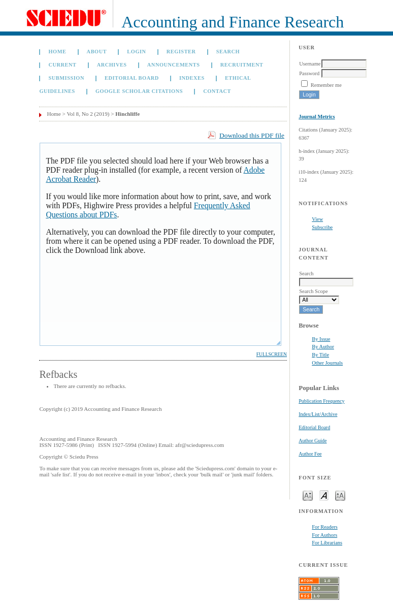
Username (309, 64)
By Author (323, 346)
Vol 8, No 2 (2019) (88, 114)
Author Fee (310, 454)
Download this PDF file (251, 135)
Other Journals (327, 363)
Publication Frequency (321, 401)
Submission (66, 78)
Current (62, 65)
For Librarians (327, 542)
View (317, 219)
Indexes (192, 78)
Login (136, 51)
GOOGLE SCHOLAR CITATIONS (139, 91)
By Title (320, 355)
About (97, 51)
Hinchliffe (127, 114)
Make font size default (324, 495)
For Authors (324, 535)
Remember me (326, 85)
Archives (112, 65)
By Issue (321, 339)
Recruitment (242, 65)
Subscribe (322, 227)
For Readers (325, 527)
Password (309, 73)
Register (181, 51)
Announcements (173, 65)
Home (57, 51)
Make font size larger (340, 495)
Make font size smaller (308, 495)
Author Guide (312, 440)
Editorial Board (314, 427)
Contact (217, 91)
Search (228, 51)
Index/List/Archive (318, 414)
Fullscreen (271, 354)
